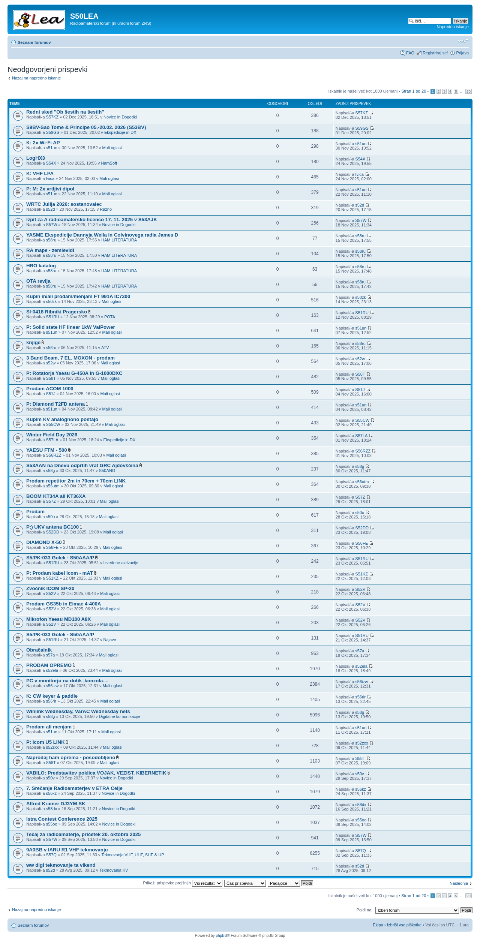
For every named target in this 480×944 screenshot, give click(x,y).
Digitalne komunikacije (119, 716)
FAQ (410, 53)
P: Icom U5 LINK (45, 742)
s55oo (51, 824)
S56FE (52, 547)
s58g (50, 470)
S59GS (52, 132)
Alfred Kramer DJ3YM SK (56, 803)
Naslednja (459, 883)
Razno (106, 209)
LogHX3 (35, 158)
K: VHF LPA (40, 173)
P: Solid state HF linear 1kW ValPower (70, 327)
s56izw (52, 685)
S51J (51, 393)
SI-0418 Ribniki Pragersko (56, 312)
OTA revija (38, 281)
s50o (50, 516)
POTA (109, 317)
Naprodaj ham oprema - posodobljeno (70, 757)
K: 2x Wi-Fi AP (43, 142)
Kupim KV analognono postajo (62, 419)
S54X (51, 163)
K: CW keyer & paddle (52, 696)
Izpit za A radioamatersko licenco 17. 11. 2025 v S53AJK (91, 219)
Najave (109, 639)
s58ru (51, 240)
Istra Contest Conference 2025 (62, 819)
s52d (50, 209)
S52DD (52, 532)
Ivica (50, 178)
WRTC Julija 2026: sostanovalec (64, 204)
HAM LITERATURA (119, 240)
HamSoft (109, 163)
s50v (50, 778)
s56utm (53, 486)
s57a (50, 655)
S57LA (52, 440)
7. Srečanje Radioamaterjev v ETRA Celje (74, 788)
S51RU (52, 317)
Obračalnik (39, 650)
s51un (51, 147)
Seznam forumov (34, 42)
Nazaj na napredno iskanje (36, 78)
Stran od (413, 91)
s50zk (51, 301)
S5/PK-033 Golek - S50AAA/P (60, 557)
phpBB (221, 936)
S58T (51, 378)
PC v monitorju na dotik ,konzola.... (67, 680)
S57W (51, 224)
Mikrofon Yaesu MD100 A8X (58, 619)
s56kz (51, 793)
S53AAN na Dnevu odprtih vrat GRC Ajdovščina (82, 465)
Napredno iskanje (452, 26)
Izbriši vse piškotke (405, 925)
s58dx (51, 808)
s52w (51, 363)
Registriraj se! (435, 53)
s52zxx (52, 747)
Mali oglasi (112, 147)
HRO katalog (41, 265)
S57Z (51, 501)
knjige (33, 342)
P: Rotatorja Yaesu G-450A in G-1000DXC (74, 373)
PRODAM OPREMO (49, 665)
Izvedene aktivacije (120, 562)
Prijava (462, 53)
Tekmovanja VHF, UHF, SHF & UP (133, 855)
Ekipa (378, 925)
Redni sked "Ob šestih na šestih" (65, 112)
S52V (51, 593)
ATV (105, 347)
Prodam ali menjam (49, 727)
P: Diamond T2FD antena (55, 404)
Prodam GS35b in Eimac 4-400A (63, 604)
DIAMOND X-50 (44, 542)
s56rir (51, 701)
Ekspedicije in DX (120, 132)
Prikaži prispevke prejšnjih (182, 883)
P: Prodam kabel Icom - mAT (59, 573)
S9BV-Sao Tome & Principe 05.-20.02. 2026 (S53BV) (86, 127)
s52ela (52, 670)
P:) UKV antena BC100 (52, 527)
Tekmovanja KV (113, 870)
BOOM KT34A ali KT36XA (56, 496)
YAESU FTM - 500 (46, 450)
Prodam (35, 511)
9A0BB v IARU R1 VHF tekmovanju (67, 850)
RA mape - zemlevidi (50, 250)
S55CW (53, 424)
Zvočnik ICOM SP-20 (50, 588)
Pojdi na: (365, 910)
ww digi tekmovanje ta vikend (61, 865)
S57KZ (52, 117)
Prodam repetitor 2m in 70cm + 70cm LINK (76, 481)
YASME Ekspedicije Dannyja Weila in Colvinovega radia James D (102, 235)
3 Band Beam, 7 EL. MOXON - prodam (70, 358)
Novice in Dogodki (120, 117)
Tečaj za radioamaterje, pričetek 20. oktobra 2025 (83, 834)
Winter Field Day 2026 (51, 435)
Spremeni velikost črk (463, 40)
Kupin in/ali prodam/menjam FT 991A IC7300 (78, 296)
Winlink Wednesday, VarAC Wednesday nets (78, 711)
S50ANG (107, 470)
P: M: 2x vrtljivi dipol (50, 189)
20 (468, 91)
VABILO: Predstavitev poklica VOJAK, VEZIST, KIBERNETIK (96, 773)
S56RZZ (54, 455)
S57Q (51, 855)
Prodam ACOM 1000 (50, 388)
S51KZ (52, 578)
